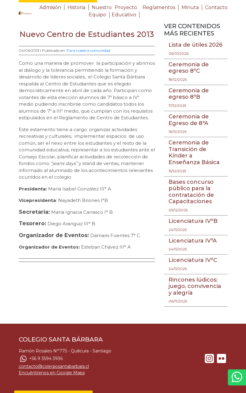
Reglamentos (159, 7)
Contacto (216, 7)
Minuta (190, 7)
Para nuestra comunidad (88, 50)
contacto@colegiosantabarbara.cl (54, 366)
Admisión (50, 7)
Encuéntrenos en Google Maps (52, 372)
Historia (76, 7)
